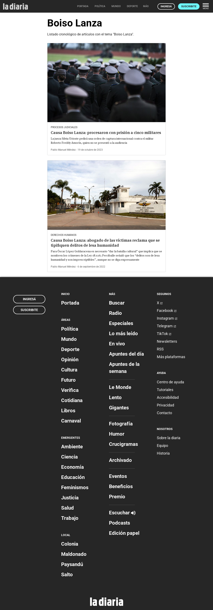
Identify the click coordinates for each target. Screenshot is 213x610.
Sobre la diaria (168, 438)
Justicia (70, 498)
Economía (72, 467)
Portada (70, 303)
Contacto (164, 413)
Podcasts (119, 523)
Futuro (68, 380)
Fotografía (121, 424)
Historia (163, 453)
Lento (115, 397)
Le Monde (120, 387)
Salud (67, 508)
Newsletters (167, 341)
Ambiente (72, 447)
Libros (68, 411)
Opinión (69, 359)
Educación (73, 477)
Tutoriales (165, 390)
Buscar (117, 303)
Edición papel (124, 533)
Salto (67, 575)
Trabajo (69, 518)
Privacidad (165, 405)
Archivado (120, 460)
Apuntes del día (126, 354)
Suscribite (188, 6)
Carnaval (71, 421)
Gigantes (119, 408)
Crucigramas (123, 444)
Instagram (167, 318)
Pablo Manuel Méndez (63, 149)
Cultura (69, 370)
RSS (160, 349)
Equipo (162, 445)
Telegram (166, 326)
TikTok (164, 333)
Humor (116, 434)
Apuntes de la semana (124, 367)
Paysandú (72, 564)
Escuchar (122, 513)
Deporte (70, 349)
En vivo (117, 344)
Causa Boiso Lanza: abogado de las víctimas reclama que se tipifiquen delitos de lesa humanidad (105, 243)
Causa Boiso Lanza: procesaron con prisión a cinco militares (106, 132)
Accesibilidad (168, 397)
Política (69, 329)
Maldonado (74, 554)
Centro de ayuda (170, 382)
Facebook (167, 310)
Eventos (118, 476)
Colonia (69, 544)
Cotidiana (72, 400)
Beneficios (121, 486)
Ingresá (166, 6)
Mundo (69, 339)
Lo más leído (123, 333)
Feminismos (74, 487)
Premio (117, 497)
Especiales (121, 323)
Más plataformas (171, 357)
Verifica (70, 390)
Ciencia (69, 457)
